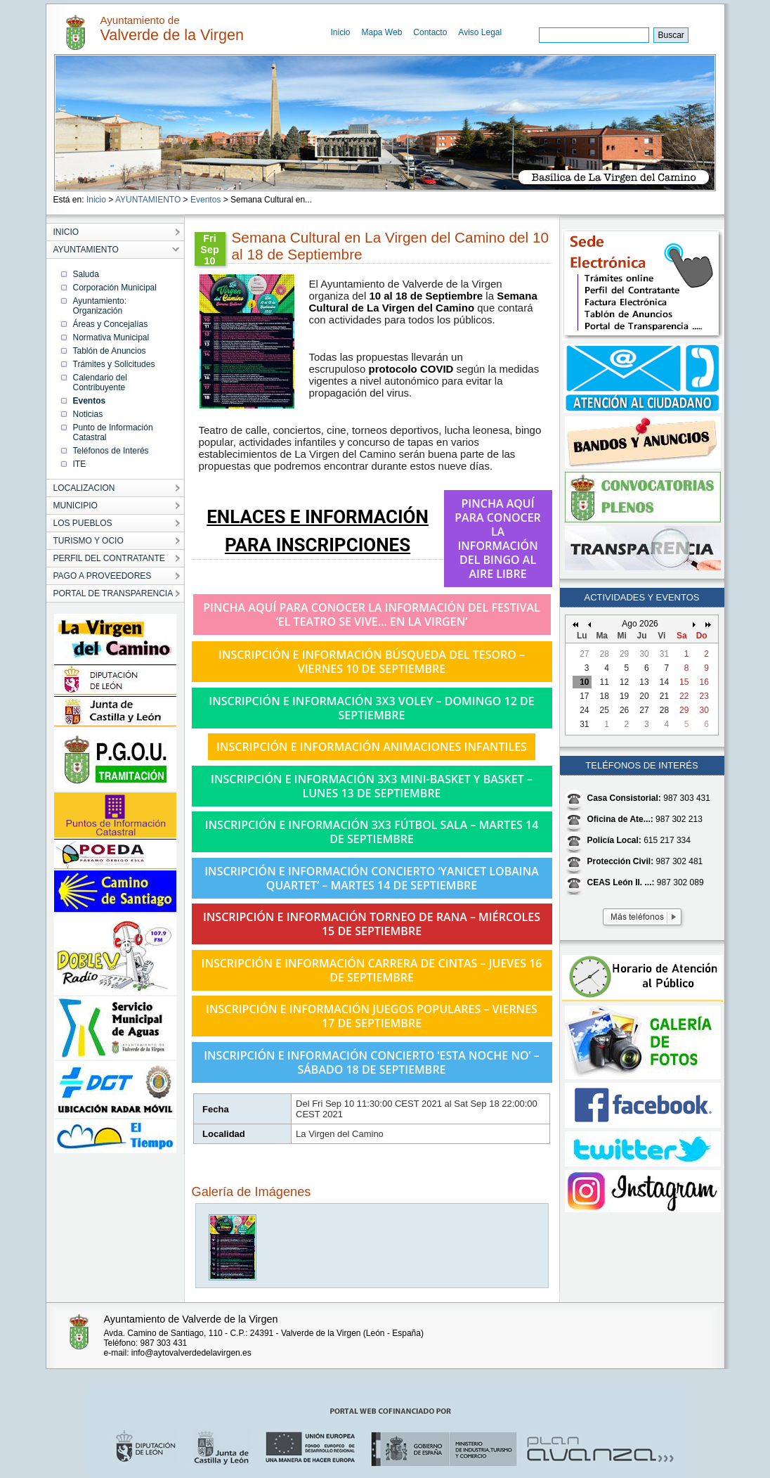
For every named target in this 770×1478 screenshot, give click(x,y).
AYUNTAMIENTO (148, 200)
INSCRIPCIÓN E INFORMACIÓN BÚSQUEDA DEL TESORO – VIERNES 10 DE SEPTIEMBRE (371, 661)
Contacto (430, 32)
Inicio (341, 32)
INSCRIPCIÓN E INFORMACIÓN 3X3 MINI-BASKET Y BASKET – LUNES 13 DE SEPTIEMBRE (372, 786)
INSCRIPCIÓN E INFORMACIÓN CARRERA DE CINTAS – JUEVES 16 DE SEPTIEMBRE (372, 970)
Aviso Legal (480, 32)
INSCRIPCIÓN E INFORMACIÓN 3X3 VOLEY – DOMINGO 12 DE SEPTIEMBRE (371, 708)
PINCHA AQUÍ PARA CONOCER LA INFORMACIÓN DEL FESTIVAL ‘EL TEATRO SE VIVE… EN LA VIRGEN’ (371, 614)
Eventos (205, 200)
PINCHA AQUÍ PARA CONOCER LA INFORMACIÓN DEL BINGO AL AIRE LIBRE (498, 538)
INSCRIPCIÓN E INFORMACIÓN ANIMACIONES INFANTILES (371, 746)
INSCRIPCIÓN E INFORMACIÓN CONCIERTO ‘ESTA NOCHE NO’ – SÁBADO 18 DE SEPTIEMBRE (372, 1062)
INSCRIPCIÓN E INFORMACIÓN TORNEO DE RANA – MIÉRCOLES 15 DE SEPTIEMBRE (371, 924)
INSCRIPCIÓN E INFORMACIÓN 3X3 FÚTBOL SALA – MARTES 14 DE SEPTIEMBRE (372, 832)
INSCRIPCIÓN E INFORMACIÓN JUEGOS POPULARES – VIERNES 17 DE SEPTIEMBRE (371, 1016)
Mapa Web (382, 32)
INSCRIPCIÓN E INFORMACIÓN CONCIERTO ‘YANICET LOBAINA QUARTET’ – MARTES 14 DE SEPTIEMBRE (371, 878)
